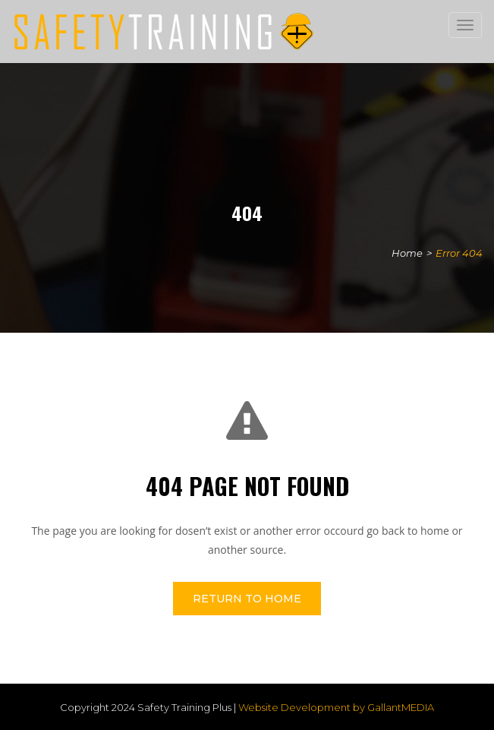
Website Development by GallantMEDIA (336, 707)
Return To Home (247, 598)
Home (407, 253)
